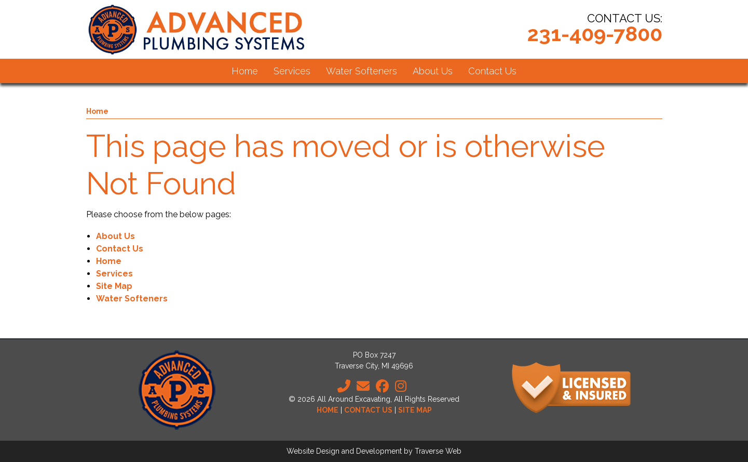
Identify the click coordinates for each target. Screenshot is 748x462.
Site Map (114, 286)
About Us (115, 236)
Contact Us (119, 249)
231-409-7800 (594, 33)
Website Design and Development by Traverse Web (374, 451)
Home (97, 111)
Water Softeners (132, 298)
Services (114, 274)
